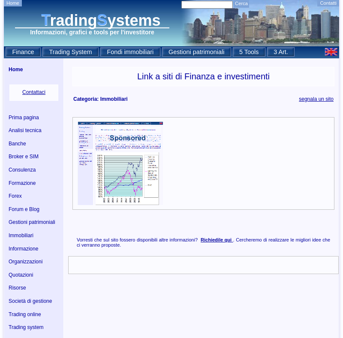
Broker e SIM (24, 157)
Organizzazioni (25, 262)
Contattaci (33, 92)
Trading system (26, 327)
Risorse (17, 288)
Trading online (25, 314)
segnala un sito (316, 99)
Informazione (23, 249)
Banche (17, 144)
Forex (15, 196)
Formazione (22, 183)
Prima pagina (24, 118)
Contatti (328, 3)
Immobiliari (21, 235)
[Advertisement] (205, 163)
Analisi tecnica (25, 130)
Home (12, 3)
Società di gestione (30, 301)
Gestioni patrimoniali (32, 222)
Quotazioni (21, 275)
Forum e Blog (24, 209)
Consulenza (22, 170)
